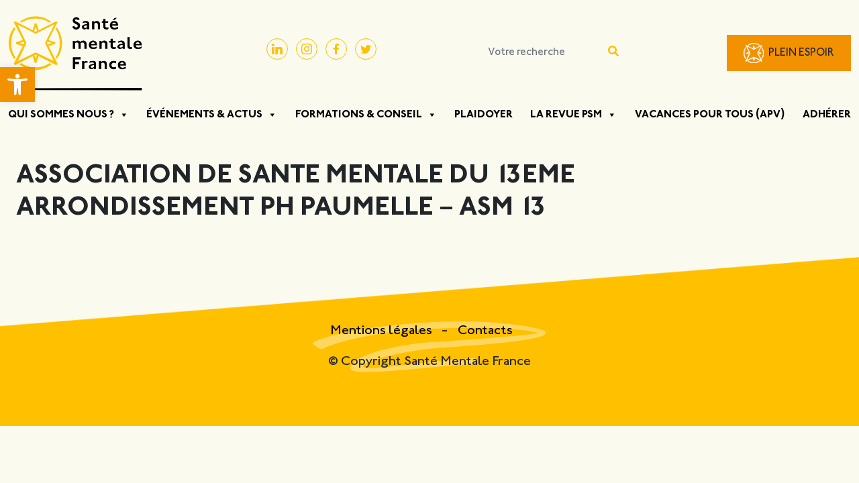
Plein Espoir (801, 53)
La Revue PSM (573, 114)
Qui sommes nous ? (68, 114)
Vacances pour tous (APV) (710, 114)
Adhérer (827, 114)
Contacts (485, 331)
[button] (17, 84)
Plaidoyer (483, 114)
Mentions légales (382, 331)
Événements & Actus (211, 114)
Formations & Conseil (366, 114)
